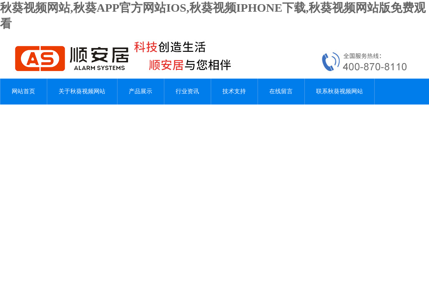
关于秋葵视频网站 (82, 91)
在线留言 (281, 91)
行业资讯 (187, 91)
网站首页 (23, 91)
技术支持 (234, 91)
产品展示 (140, 91)
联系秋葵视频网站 (339, 91)
